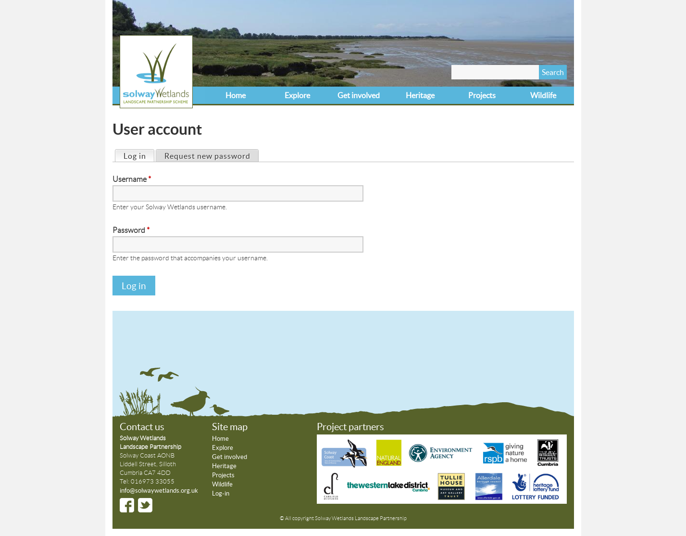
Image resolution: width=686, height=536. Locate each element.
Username (131, 179)
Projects (482, 95)
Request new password (207, 156)
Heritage (420, 95)
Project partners (350, 426)
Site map (230, 426)
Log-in (220, 493)
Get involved (358, 95)
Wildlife (543, 95)
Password (131, 230)
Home (235, 95)
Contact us (142, 426)
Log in (139, 155)
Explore (297, 95)
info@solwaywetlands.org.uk (159, 490)
